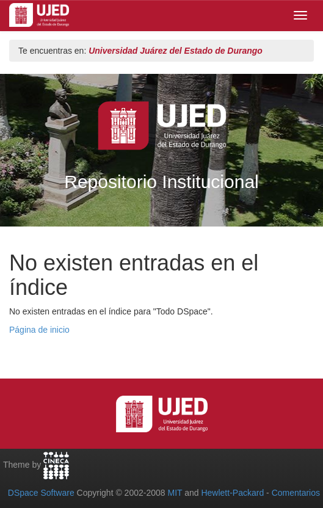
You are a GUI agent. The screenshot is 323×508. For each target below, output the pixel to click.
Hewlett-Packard (232, 493)
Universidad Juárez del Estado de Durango (176, 51)
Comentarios (296, 493)
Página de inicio (39, 330)
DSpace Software (41, 493)
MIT (174, 493)
